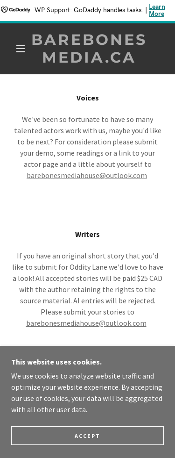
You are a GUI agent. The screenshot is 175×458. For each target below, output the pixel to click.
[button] (20, 48)
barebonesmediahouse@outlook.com (87, 175)
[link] (89, 49)
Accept (87, 435)
